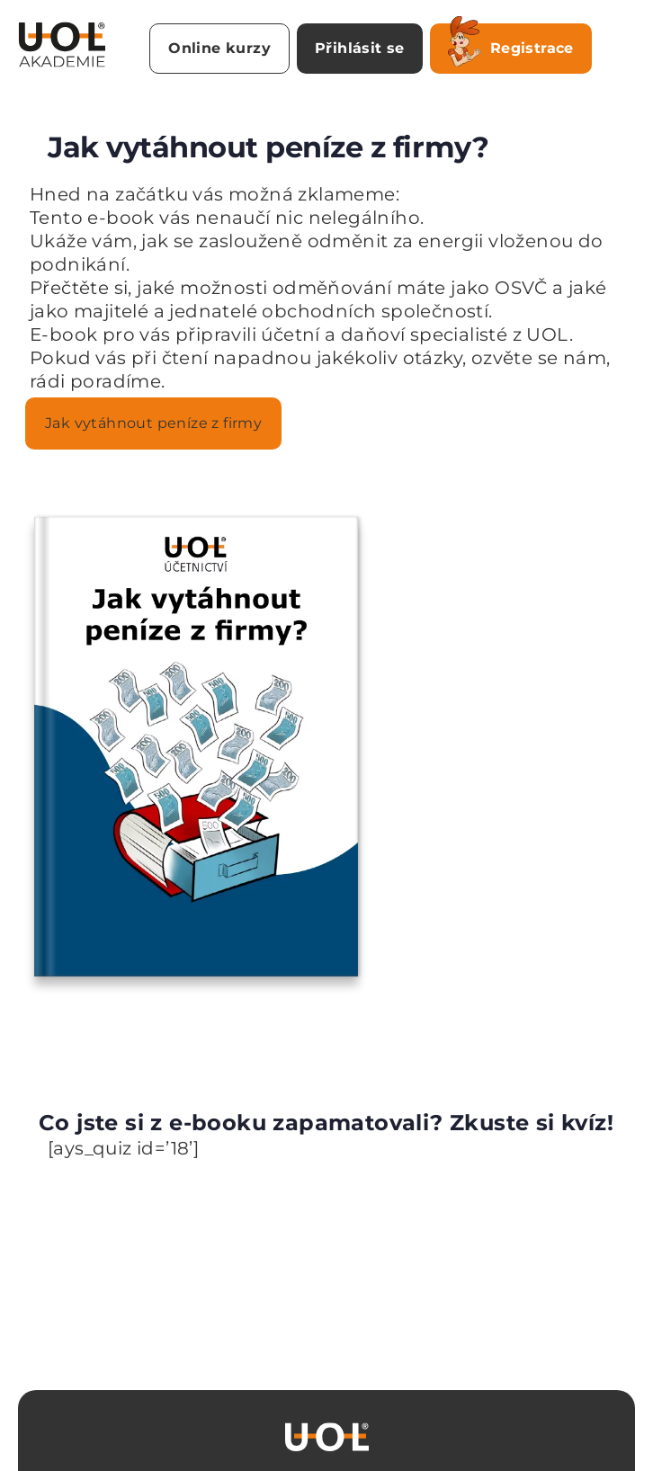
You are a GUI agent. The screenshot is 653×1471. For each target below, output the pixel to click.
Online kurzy (219, 48)
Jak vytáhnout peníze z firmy (153, 423)
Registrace (511, 45)
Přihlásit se (360, 48)
